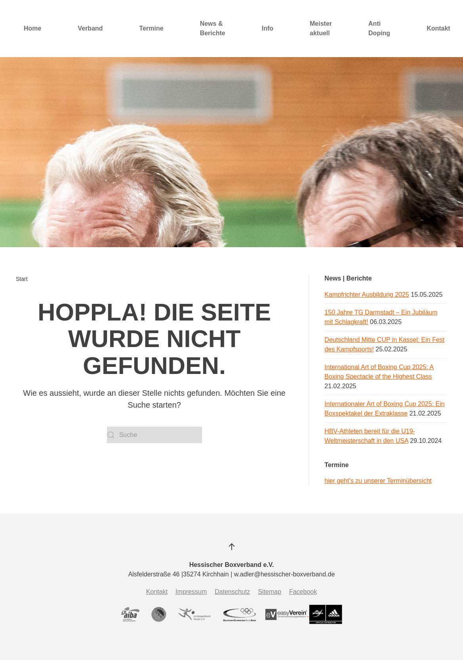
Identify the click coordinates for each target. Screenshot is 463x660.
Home (32, 28)
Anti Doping (379, 28)
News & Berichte (212, 28)
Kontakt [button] (438, 28)
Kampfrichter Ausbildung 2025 (366, 294)
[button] (232, 546)
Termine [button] (151, 28)
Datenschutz (232, 591)
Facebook (303, 591)
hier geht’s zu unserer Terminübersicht (378, 480)
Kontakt (157, 591)
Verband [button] (90, 28)
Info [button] (267, 28)
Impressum (191, 591)
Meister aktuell (321, 28)
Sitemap (269, 591)
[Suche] (154, 435)
